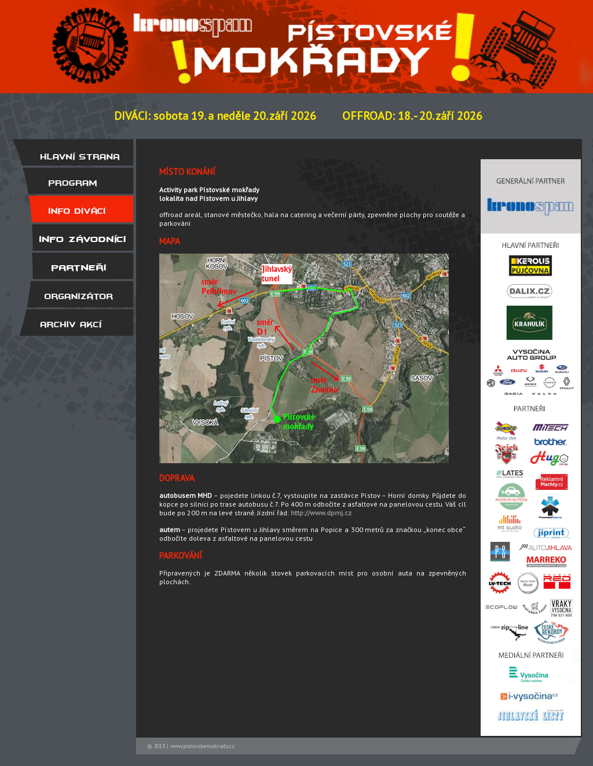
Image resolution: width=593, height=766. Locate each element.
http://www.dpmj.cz (321, 512)
